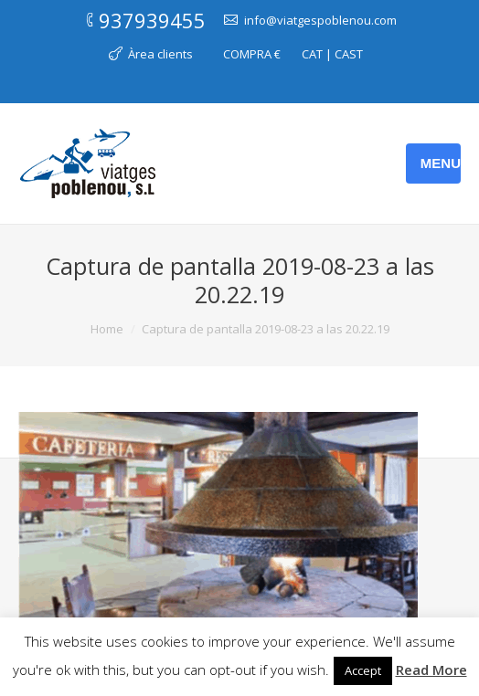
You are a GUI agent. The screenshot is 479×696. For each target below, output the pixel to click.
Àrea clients (160, 54)
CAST (349, 54)
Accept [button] (363, 670)
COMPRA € (252, 54)
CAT (312, 54)
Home (106, 329)
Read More (431, 669)
